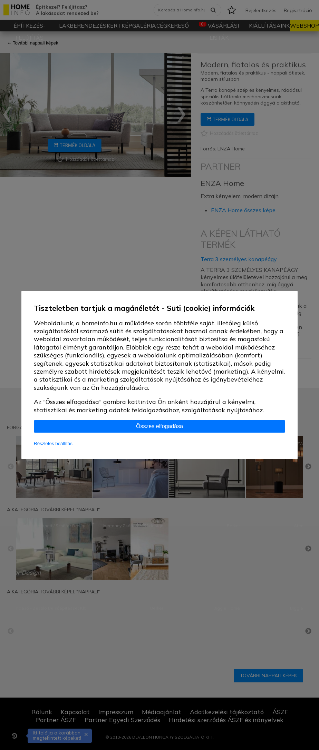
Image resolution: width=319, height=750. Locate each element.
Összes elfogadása (159, 426)
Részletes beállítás (53, 443)
